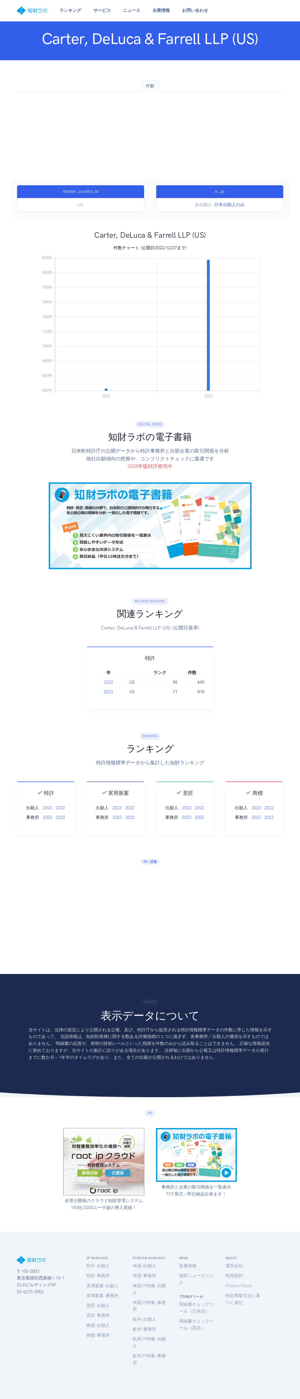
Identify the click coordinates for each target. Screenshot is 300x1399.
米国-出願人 (144, 1265)
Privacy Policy (239, 1285)
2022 (108, 692)
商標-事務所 (98, 1335)
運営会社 (234, 1265)
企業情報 (161, 10)
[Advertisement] (150, 135)
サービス (102, 10)
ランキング (70, 10)
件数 (150, 86)
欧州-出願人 (144, 1319)
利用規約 (234, 1275)
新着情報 (188, 1265)
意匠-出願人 (98, 1305)
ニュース (131, 10)
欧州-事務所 (144, 1329)
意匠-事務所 (98, 1315)
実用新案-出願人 (102, 1285)
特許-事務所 (98, 1275)
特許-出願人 (98, 1265)
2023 (108, 702)
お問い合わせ (195, 10)
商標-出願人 (98, 1325)
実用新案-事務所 (102, 1295)
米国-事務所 (144, 1275)
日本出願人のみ (229, 204)
